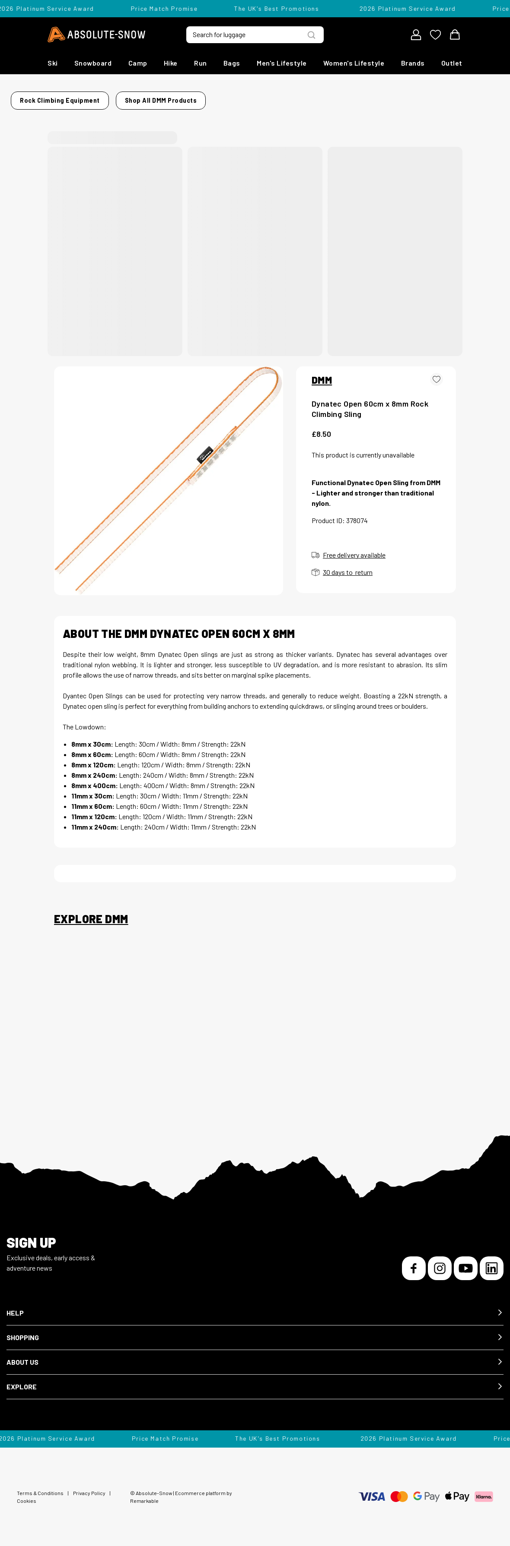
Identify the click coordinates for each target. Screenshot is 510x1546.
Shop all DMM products (378, 97)
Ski (53, 63)
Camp (137, 63)
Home (63, 97)
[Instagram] (440, 1263)
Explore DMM (91, 913)
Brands (413, 63)
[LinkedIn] (492, 1263)
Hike (171, 63)
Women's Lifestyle (354, 63)
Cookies (26, 1495)
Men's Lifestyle (282, 63)
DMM (322, 374)
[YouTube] (466, 1263)
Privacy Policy (89, 1488)
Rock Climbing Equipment (123, 97)
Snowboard (93, 63)
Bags (231, 63)
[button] (255, 1308)
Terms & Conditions (40, 1488)
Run (200, 63)
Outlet (451, 63)
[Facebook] (414, 1263)
